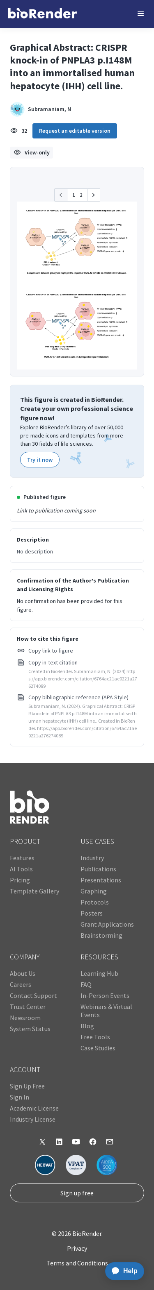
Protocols (94, 902)
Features (22, 858)
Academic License (34, 1108)
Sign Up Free (27, 1086)
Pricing (20, 880)
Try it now (40, 459)
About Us (22, 973)
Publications (98, 869)
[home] (42, 14)
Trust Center (28, 1006)
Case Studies (97, 1048)
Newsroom (25, 1017)
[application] (122, 1271)
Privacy (77, 1248)
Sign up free (77, 1193)
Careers (20, 984)
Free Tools (95, 1037)
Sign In (19, 1097)
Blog (87, 1026)
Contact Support (33, 995)
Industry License (32, 1119)
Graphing (93, 891)
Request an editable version (74, 130)
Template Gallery (34, 891)
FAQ (86, 984)
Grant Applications (107, 924)
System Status (30, 1029)
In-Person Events (104, 995)
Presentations (100, 880)
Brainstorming (101, 935)
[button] (141, 14)
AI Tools (21, 869)
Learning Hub (99, 973)
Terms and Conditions (77, 1263)
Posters (91, 913)
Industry (92, 858)
